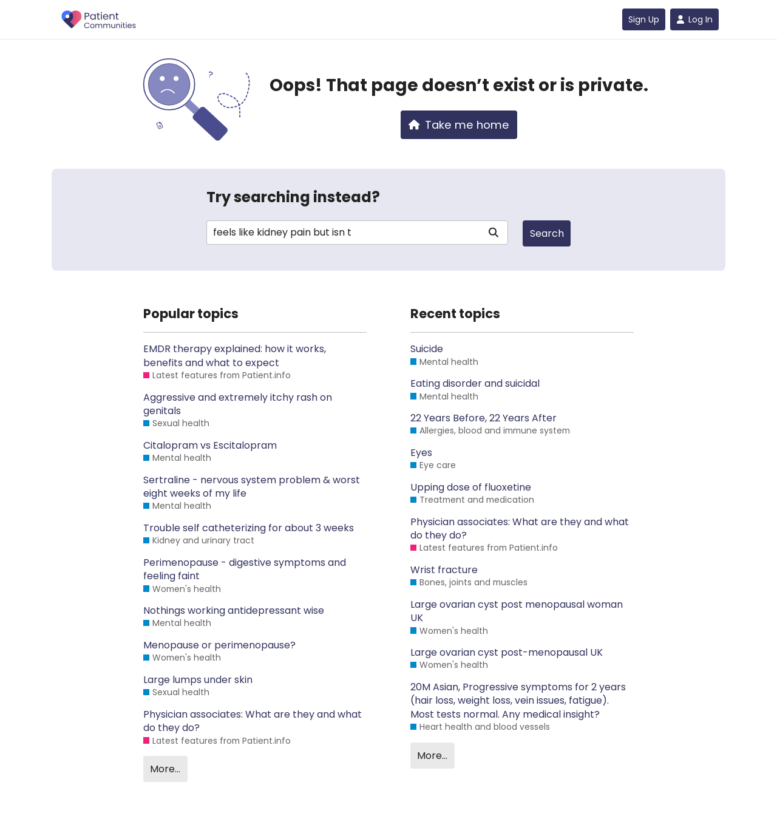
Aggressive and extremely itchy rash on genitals (237, 404)
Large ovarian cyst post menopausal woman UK (516, 611)
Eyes (421, 453)
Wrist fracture (444, 570)
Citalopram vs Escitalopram (210, 445)
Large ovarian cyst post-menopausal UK (506, 652)
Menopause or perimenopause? (219, 645)
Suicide (426, 349)
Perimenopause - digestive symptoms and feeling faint (244, 569)
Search (547, 233)
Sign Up (643, 19)
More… (165, 769)
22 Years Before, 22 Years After (483, 418)
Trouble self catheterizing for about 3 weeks (248, 528)
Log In (694, 19)
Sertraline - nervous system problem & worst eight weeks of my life (251, 487)
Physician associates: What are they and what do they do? (252, 721)
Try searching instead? (293, 197)
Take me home (459, 124)
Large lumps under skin (198, 680)
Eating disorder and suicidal (475, 383)
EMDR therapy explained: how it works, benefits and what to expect (234, 355)
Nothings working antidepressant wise (233, 610)
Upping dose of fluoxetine (470, 487)
